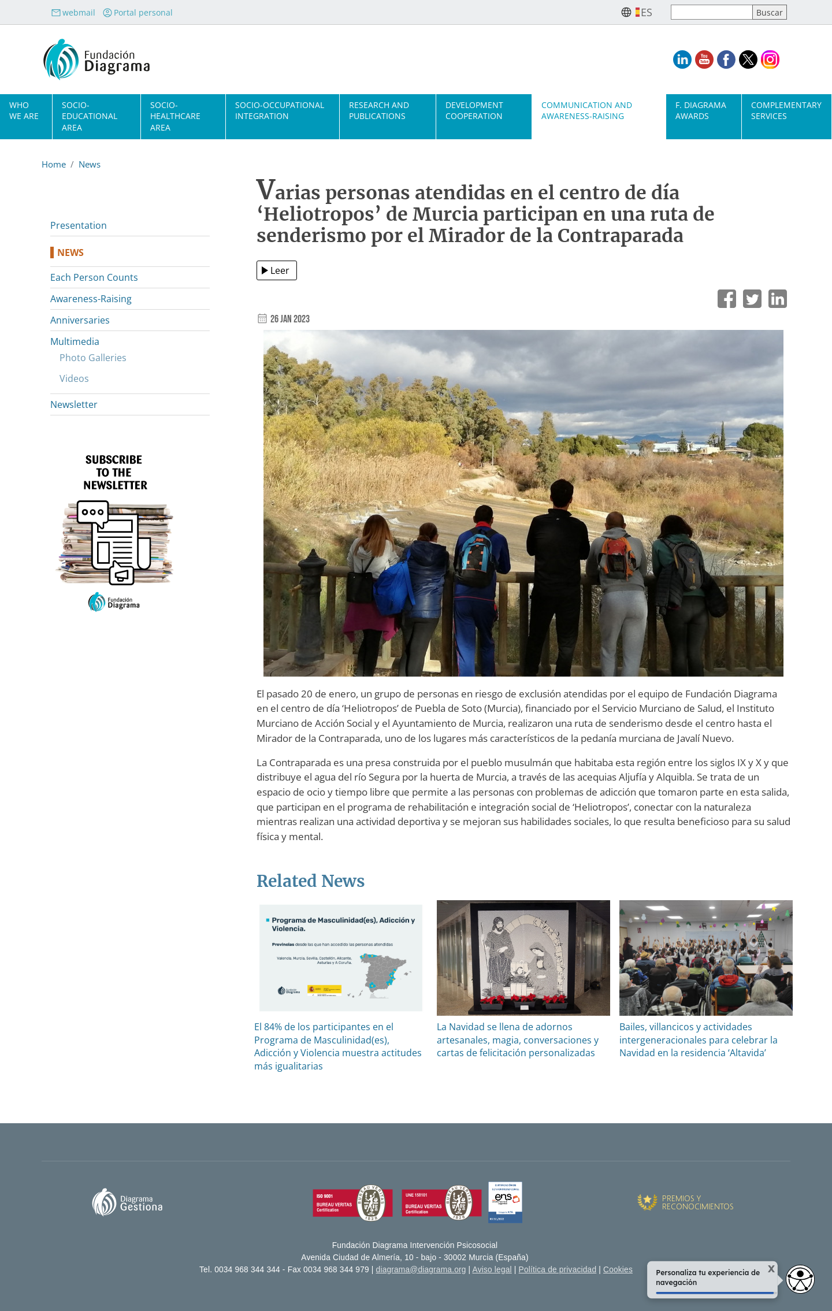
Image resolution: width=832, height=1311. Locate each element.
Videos (74, 378)
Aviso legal (492, 1269)
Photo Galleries (93, 357)
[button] (523, 507)
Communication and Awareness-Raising (586, 110)
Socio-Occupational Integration (279, 110)
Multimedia (74, 341)
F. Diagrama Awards (700, 110)
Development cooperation (474, 110)
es (646, 12)
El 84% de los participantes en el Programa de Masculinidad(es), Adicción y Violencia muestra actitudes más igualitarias (338, 1046)
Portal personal (137, 12)
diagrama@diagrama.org (421, 1269)
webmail (73, 12)
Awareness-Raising (91, 298)
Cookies (618, 1269)
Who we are (24, 110)
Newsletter (74, 404)
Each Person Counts (94, 277)
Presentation (78, 225)
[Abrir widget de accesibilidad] (800, 1279)
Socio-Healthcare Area (175, 115)
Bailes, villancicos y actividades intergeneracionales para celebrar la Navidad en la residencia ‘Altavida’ (698, 1039)
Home (54, 164)
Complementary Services (786, 110)
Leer (279, 270)
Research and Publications (379, 110)
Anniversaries (80, 320)
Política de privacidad (558, 1269)
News (90, 164)
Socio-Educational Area (89, 115)
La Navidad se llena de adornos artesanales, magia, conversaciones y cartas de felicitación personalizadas (518, 1039)
